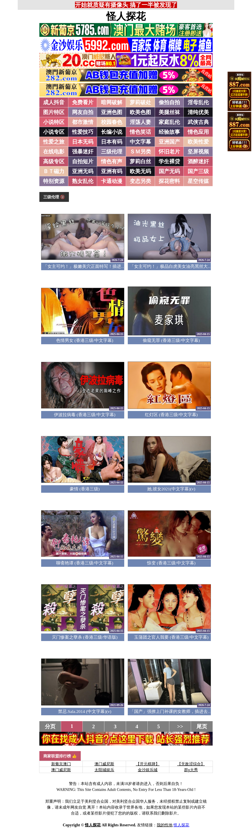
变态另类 (140, 181)
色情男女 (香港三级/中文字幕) (84, 340)
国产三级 (198, 171)
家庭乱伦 (169, 122)
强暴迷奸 (82, 152)
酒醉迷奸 (198, 161)
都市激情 (82, 122)
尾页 (201, 726)
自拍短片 (82, 161)
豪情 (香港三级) (85, 488)
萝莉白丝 (140, 161)
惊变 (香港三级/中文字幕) (171, 562)
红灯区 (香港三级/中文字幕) (171, 414)
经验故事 (169, 132)
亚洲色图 (111, 112)
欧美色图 (140, 112)
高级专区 (53, 161)
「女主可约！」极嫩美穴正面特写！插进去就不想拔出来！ (99, 266)
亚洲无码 (82, 171)
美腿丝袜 (169, 112)
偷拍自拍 (169, 102)
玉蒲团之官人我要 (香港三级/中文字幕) (171, 637)
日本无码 (82, 142)
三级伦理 (111, 152)
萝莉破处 (140, 102)
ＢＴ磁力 (53, 171)
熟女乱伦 (82, 181)
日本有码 (111, 142)
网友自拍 (82, 112)
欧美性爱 (198, 142)
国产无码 (169, 171)
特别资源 (53, 181)
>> (180, 726)
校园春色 (111, 122)
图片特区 (53, 112)
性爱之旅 (53, 142)
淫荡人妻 (140, 122)
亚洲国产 (169, 142)
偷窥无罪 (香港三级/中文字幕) (171, 340)
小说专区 (53, 132)
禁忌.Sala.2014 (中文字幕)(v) (84, 711)
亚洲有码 (111, 171)
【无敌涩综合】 (191, 764)
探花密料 (169, 181)
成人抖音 (53, 102)
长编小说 (111, 132)
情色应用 (198, 132)
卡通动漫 (111, 181)
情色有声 (111, 161)
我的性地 (164, 825)
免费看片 (82, 102)
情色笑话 (140, 132)
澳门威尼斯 (104, 764)
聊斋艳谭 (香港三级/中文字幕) (84, 562)
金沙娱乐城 (148, 770)
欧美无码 (140, 171)
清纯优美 (198, 112)
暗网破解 (111, 102)
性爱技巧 (82, 132)
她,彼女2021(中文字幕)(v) (171, 488)
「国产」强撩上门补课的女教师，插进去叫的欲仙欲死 (182, 711)
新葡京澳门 (61, 764)
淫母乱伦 (198, 102)
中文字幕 (140, 142)
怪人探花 (126, 16)
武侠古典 (198, 122)
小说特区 (53, 122)
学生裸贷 (169, 161)
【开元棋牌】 (147, 764)
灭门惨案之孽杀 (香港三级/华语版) (85, 637)
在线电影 (53, 152)
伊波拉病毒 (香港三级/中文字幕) (84, 414)
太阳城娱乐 (104, 770)
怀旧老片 (169, 152)
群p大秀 (191, 770)
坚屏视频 (198, 152)
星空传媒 (198, 181)
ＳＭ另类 (140, 152)
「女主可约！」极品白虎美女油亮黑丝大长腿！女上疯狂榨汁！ (190, 266)
